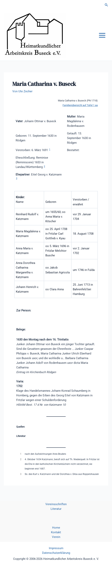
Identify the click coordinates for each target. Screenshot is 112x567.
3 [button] (16, 178)
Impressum (56, 548)
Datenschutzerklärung (56, 553)
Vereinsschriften (56, 504)
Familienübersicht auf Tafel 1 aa (80, 105)
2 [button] (44, 166)
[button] (106, 5)
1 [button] (49, 149)
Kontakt (56, 532)
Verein (56, 537)
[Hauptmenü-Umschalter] (102, 35)
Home (56, 527)
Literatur (56, 509)
